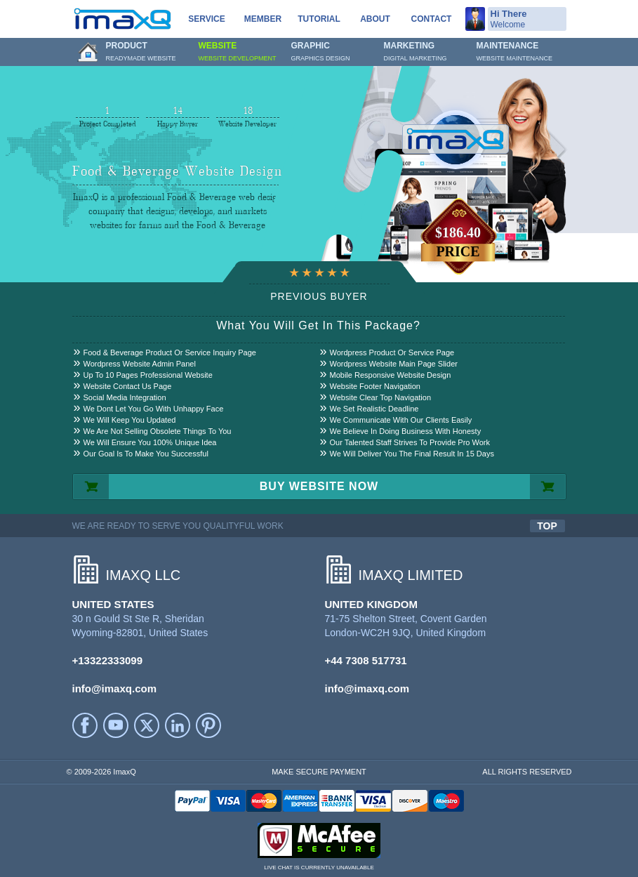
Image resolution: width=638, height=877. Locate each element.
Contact (431, 19)
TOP (547, 526)
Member (262, 19)
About (375, 19)
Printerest (208, 725)
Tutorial (319, 19)
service (206, 19)
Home (87, 52)
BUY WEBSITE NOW (319, 486)
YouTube (116, 725)
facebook (85, 725)
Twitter (146, 725)
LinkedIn (177, 725)
